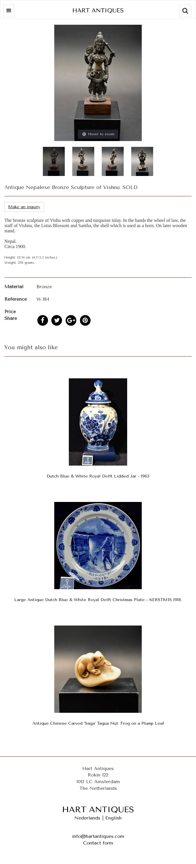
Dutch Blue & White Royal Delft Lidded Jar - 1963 (98, 476)
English (113, 818)
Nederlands (87, 818)
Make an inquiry (24, 206)
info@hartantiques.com (98, 836)
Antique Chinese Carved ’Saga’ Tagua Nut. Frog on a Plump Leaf (98, 723)
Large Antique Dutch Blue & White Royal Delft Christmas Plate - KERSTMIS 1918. (98, 599)
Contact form (98, 843)
